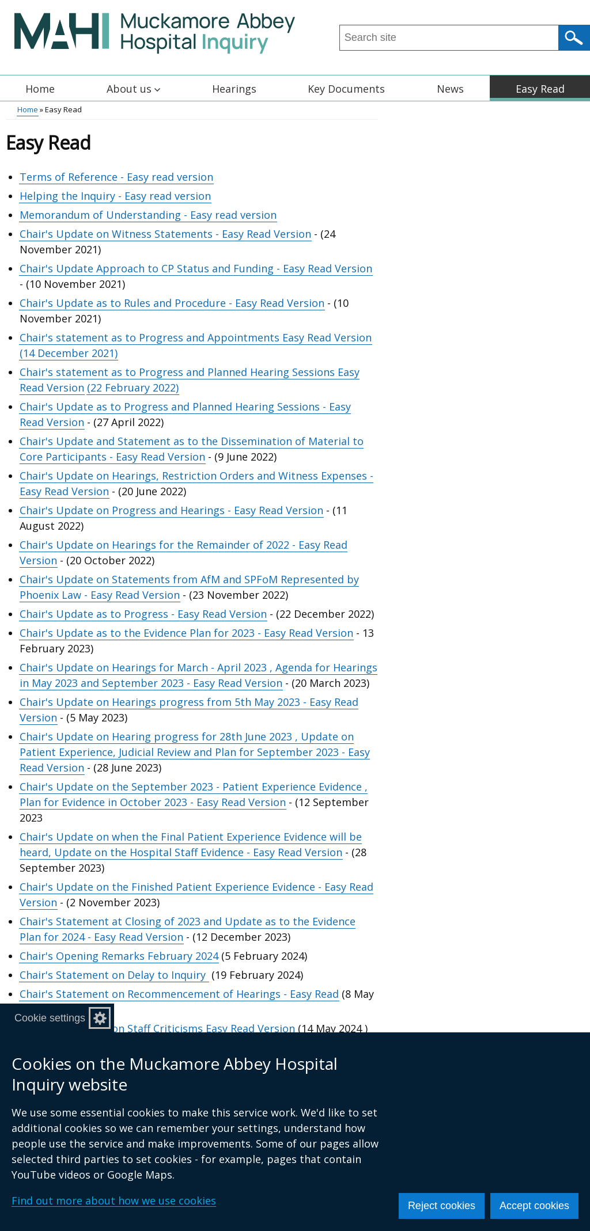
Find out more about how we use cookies (114, 1200)
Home (40, 89)
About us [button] (133, 89)
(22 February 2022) (133, 387)
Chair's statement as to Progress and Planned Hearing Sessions (179, 372)
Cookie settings (49, 1018)
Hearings (234, 89)
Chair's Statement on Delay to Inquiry (113, 975)
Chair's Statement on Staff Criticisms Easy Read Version (157, 1028)
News (450, 89)
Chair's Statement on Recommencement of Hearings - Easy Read (179, 994)
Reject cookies (441, 1205)
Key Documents (346, 89)
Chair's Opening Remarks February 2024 (119, 956)
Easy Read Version (327, 337)
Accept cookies (534, 1205)
